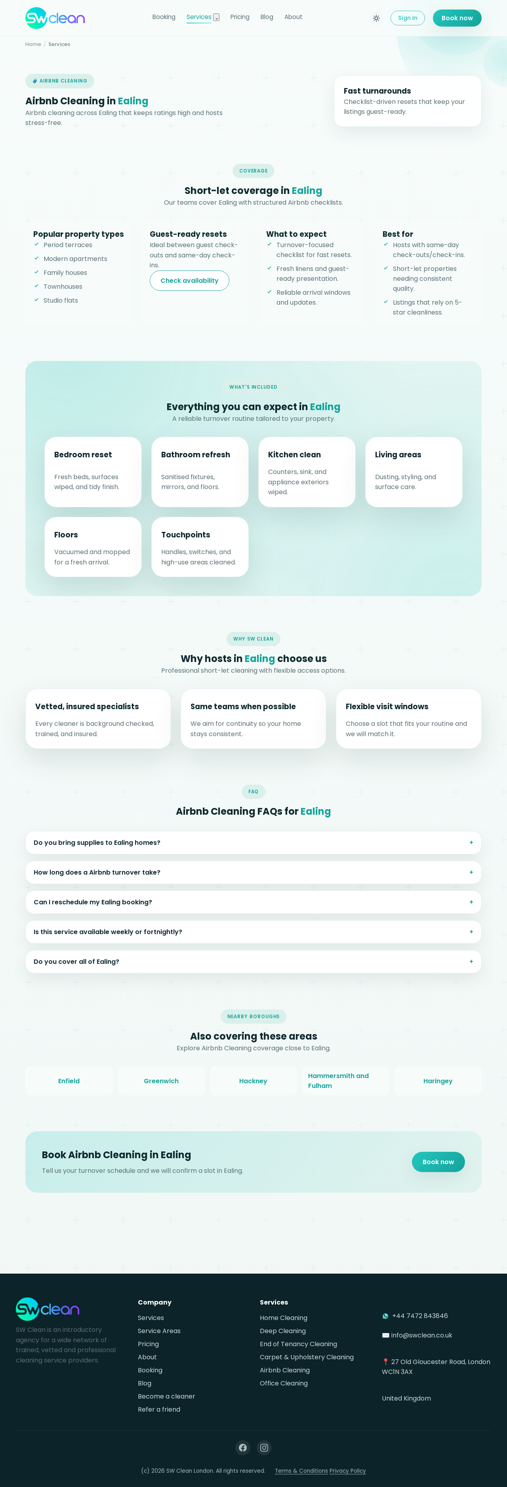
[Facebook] (242, 1447)
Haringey (438, 1088)
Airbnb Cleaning (285, 1370)
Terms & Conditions (301, 1471)
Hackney (253, 1088)
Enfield (69, 1088)
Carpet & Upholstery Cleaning (307, 1357)
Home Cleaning (283, 1317)
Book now (457, 18)
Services (199, 17)
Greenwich (161, 1088)
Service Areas (159, 1330)
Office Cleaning (284, 1383)
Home (33, 44)
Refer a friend (159, 1409)
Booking (163, 17)
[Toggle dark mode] (376, 18)
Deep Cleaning (283, 1330)
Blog (267, 17)
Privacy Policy (348, 1471)
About (293, 17)
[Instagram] (264, 1447)
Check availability (189, 280)
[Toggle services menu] (216, 17)
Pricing (240, 17)
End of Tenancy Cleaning (298, 1344)
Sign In (407, 18)
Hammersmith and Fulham (338, 1088)
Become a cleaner (166, 1396)
